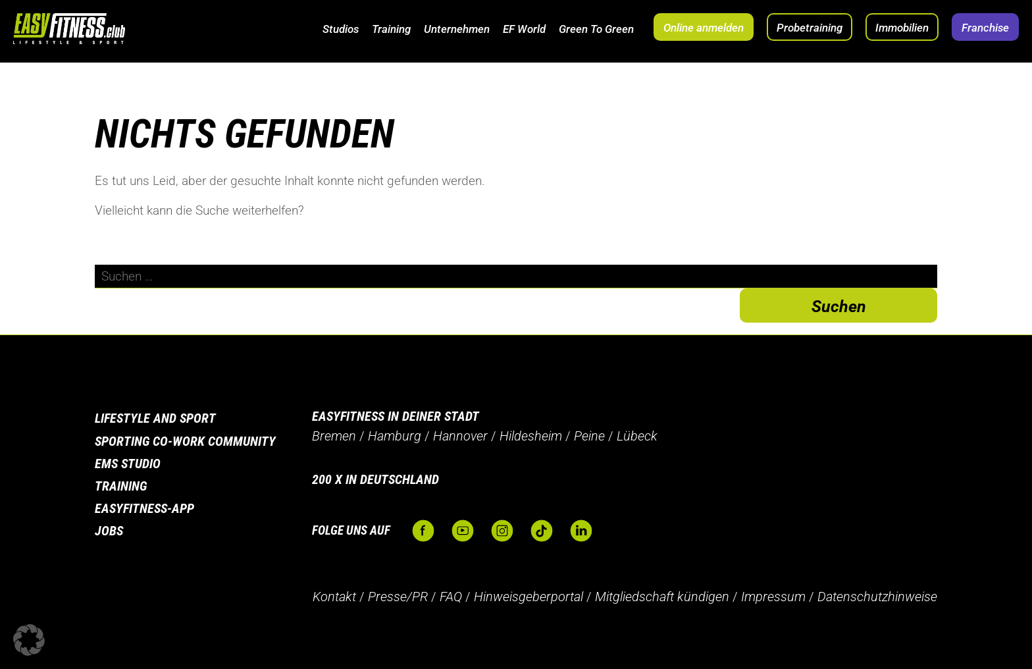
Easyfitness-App (144, 508)
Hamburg (394, 436)
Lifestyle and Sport (155, 418)
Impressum (773, 596)
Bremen (334, 436)
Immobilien (902, 27)
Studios (340, 29)
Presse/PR (398, 596)
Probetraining (809, 27)
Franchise (985, 27)
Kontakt (334, 596)
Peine (589, 436)
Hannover (460, 436)
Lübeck (637, 436)
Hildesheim (531, 436)
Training (391, 29)
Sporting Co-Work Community (185, 441)
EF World (524, 29)
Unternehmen (457, 29)
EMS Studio (128, 463)
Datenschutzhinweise (877, 596)
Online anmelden (703, 27)
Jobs (109, 531)
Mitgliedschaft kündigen (662, 596)
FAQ (451, 596)
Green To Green (596, 29)
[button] (29, 640)
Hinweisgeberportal (528, 596)
